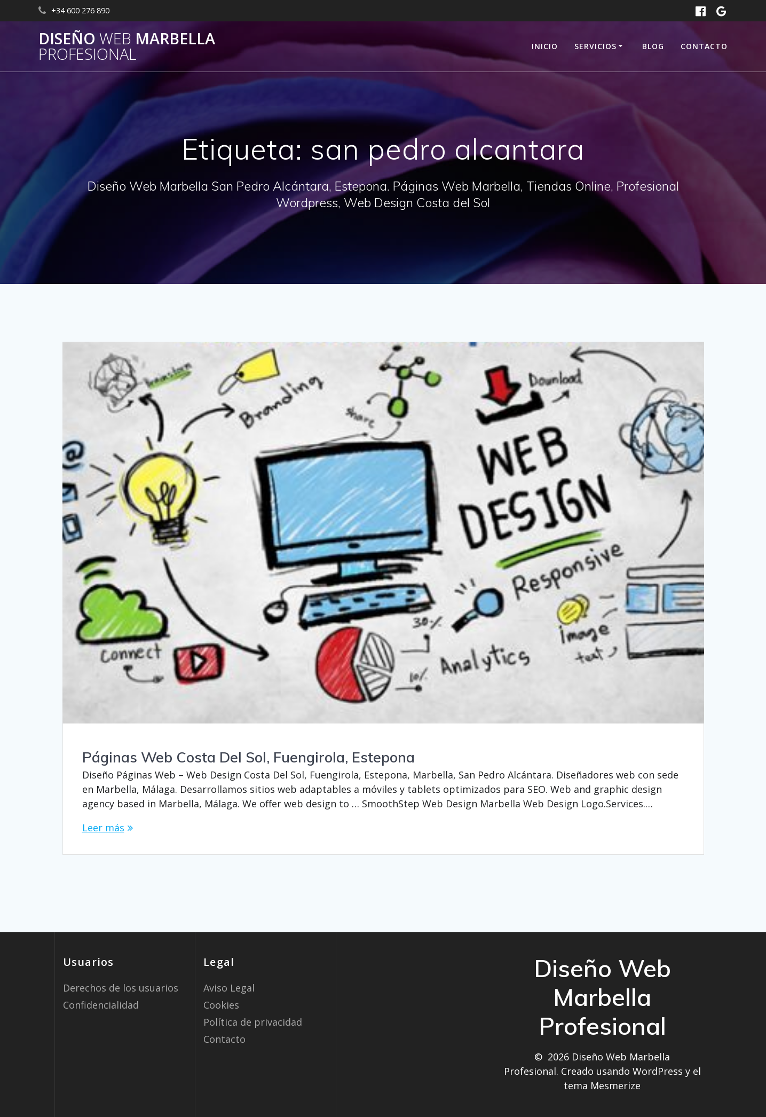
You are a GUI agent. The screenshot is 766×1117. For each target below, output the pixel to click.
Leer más (103, 827)
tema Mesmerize (602, 1085)
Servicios (595, 46)
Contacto (704, 46)
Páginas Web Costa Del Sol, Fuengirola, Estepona (248, 757)
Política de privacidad (252, 1022)
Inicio (545, 46)
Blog (653, 46)
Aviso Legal (229, 987)
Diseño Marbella (126, 46)
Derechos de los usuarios (120, 987)
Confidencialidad (101, 1004)
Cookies (221, 1004)
